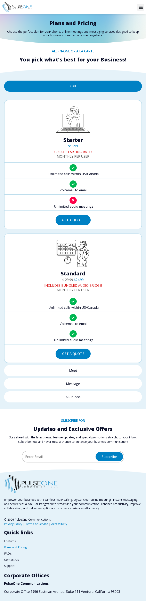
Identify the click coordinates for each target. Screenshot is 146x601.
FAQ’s (8, 553)
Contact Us (11, 560)
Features (10, 541)
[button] (140, 7)
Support (9, 566)
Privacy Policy (13, 524)
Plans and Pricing (15, 547)
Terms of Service (36, 524)
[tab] (73, 86)
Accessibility (59, 524)
